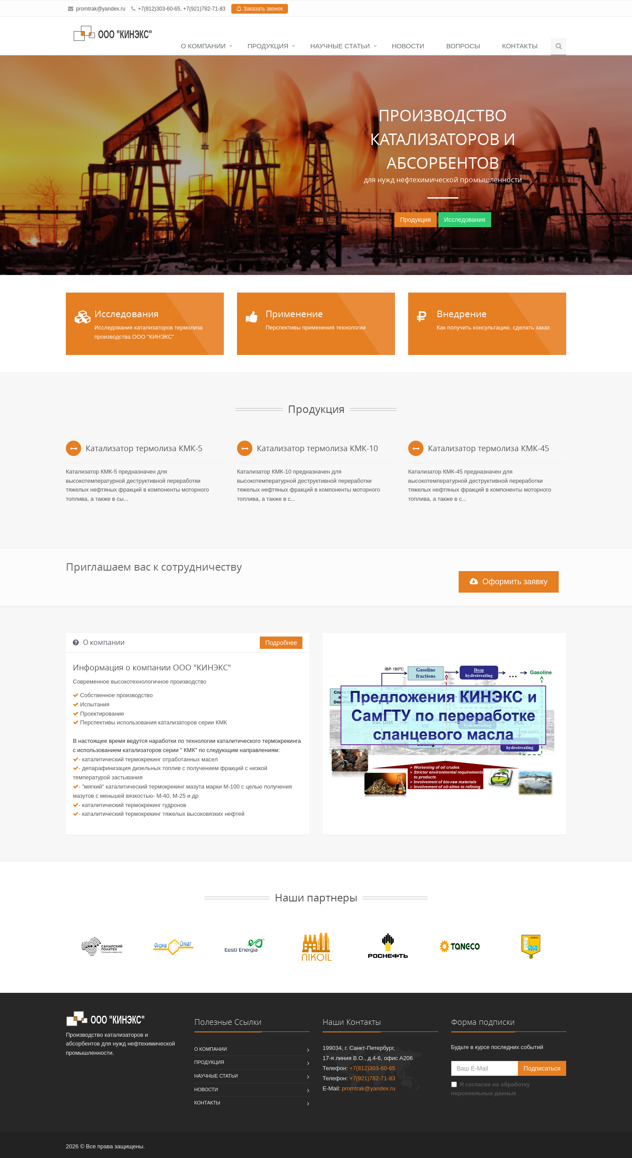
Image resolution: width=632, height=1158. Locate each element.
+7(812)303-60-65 (159, 9)
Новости (408, 46)
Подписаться (542, 1068)
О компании (203, 46)
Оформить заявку (509, 581)
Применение (294, 314)
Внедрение (462, 314)
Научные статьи (340, 46)
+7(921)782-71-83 (204, 9)
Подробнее (281, 642)
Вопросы (463, 46)
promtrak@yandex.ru (100, 9)
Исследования (464, 219)
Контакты (520, 46)
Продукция (268, 46)
